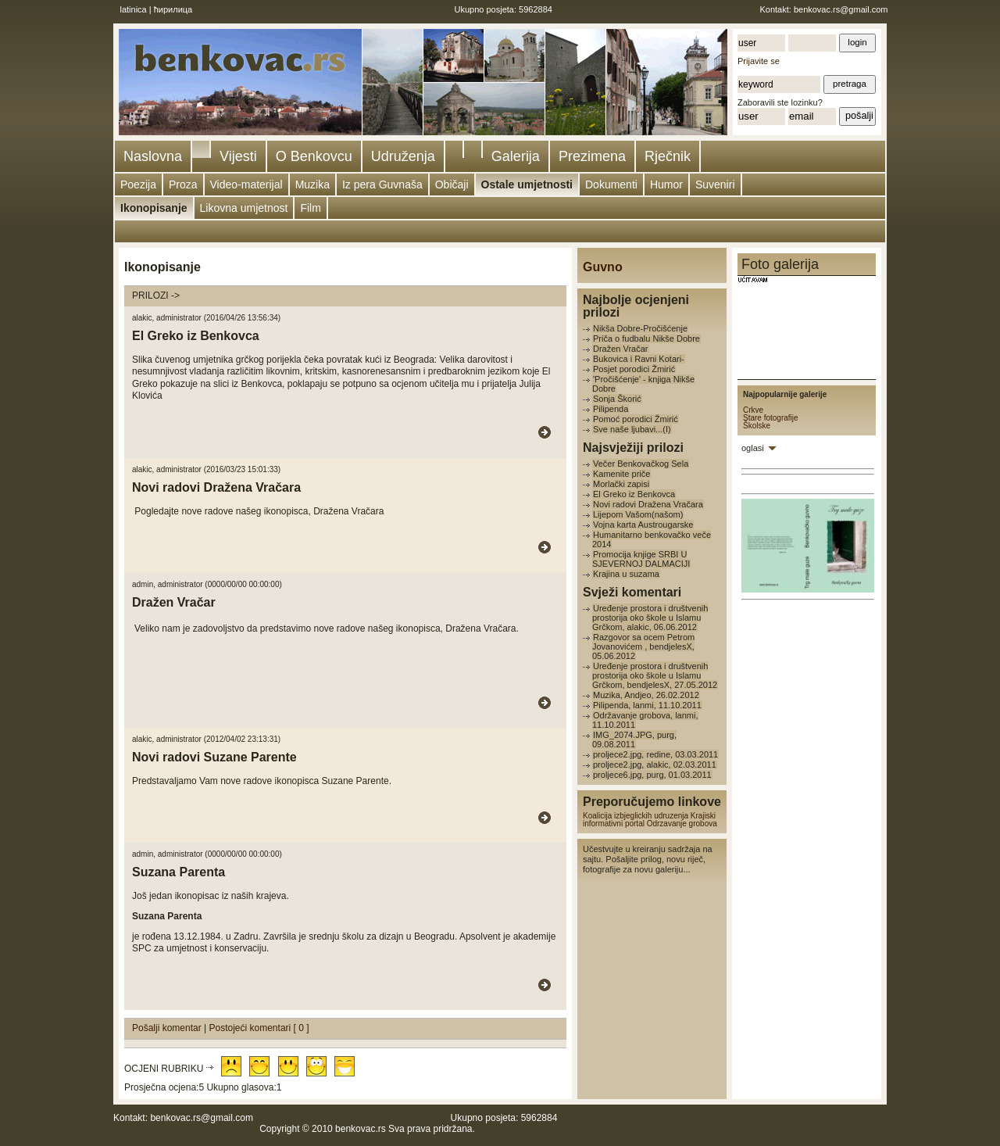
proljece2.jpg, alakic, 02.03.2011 (654, 764)
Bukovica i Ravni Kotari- (638, 358)
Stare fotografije (770, 418)
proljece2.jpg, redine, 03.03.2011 (655, 754)
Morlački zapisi (621, 484)
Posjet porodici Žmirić (634, 369)
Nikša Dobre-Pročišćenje (640, 328)
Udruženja (403, 156)
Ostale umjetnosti (527, 184)
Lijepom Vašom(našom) (638, 514)
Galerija (515, 156)
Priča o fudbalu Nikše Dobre (646, 338)
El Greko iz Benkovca (634, 494)
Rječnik (668, 156)
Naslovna (152, 156)
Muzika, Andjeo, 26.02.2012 (646, 695)
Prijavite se (759, 61)
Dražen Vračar (620, 348)
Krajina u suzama (626, 573)
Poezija (138, 184)
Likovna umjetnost (244, 208)
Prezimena (592, 156)
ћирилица (173, 9)
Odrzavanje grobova (682, 823)
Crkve (753, 410)
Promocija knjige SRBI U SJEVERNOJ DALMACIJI (641, 559)
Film (310, 208)
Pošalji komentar (168, 1027)
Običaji (452, 184)
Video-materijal (246, 184)
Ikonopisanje (154, 208)
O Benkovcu (314, 156)
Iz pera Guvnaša (382, 184)
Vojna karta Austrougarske (643, 524)
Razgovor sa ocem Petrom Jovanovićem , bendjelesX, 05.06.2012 (643, 646)
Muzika (312, 184)
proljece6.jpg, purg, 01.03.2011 (652, 774)
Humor (666, 184)
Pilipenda (610, 409)
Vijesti (238, 156)
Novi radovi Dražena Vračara (648, 504)
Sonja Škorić (617, 398)
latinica (133, 9)
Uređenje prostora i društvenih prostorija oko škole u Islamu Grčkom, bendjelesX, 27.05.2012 (654, 675)
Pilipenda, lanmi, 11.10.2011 (647, 705)
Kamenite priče (621, 473)
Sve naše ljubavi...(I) (632, 429)
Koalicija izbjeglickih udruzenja (635, 815)
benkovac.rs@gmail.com (841, 9)
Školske (756, 425)
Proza (183, 184)
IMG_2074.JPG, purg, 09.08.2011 (634, 739)
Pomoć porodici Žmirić (635, 419)
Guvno (603, 267)
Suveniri (715, 184)
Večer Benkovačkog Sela (640, 463)
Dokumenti (611, 184)
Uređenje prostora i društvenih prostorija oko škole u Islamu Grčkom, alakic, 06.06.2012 (650, 617)
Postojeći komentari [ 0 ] (259, 1027)
